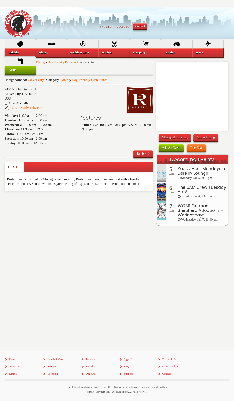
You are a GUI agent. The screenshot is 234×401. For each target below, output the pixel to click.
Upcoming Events (192, 159)
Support (128, 373)
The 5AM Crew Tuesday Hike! (202, 189)
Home (12, 359)
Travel (199, 52)
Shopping (139, 52)
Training (169, 52)
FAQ (126, 366)
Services (106, 52)
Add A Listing (206, 137)
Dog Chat (196, 147)
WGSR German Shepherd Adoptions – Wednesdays (200, 210)
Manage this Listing (175, 137)
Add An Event (171, 147)
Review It (143, 153)
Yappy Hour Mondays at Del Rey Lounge (202, 171)
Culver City (36, 80)
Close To (123, 26)
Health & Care (79, 52)
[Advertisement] (31, 200)
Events (12, 70)
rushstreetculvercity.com (26, 107)
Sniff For (106, 26)
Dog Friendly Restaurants (89, 80)
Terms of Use (169, 359)
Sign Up (128, 359)
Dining (65, 80)
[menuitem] (20, 52)
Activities (13, 52)
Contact (166, 373)
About (14, 167)
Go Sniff (140, 26)
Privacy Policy (170, 366)
